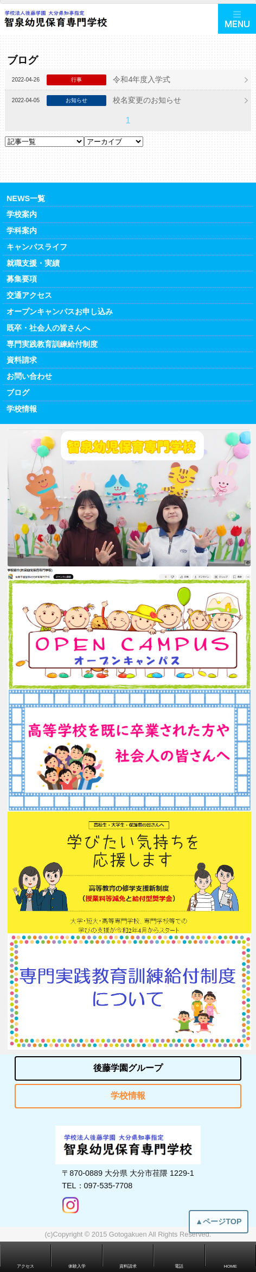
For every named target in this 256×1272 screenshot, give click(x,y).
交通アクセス (29, 295)
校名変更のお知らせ (147, 100)
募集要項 (22, 279)
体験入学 (77, 1266)
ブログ (18, 392)
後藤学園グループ (128, 1068)
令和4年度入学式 (141, 79)
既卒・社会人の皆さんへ (48, 328)
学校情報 (22, 409)
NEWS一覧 (26, 198)
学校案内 (22, 214)
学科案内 (22, 230)
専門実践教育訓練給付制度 (52, 344)
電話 (179, 1266)
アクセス (25, 1266)
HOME (230, 1266)
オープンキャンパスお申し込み (60, 311)
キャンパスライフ (37, 247)
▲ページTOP (218, 1225)
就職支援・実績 (33, 263)
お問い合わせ (29, 376)
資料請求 (22, 360)
